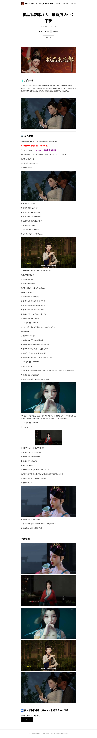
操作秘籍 (65, 3)
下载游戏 (27, 720)
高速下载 (73, 3)
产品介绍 (57, 3)
